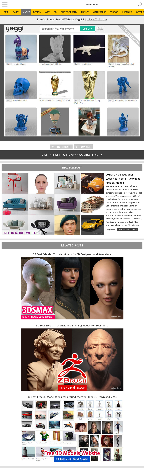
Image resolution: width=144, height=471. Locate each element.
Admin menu (92, 4)
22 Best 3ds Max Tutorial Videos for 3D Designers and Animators (72, 254)
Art (47, 12)
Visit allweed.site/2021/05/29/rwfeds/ (72, 155)
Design (37, 12)
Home (5, 12)
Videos (114, 12)
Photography (69, 12)
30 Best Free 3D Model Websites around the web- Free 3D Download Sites (72, 397)
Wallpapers (99, 12)
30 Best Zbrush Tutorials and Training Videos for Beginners (72, 325)
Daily (16, 12)
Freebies (127, 12)
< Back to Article (97, 19)
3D (55, 12)
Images (26, 12)
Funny (85, 12)
